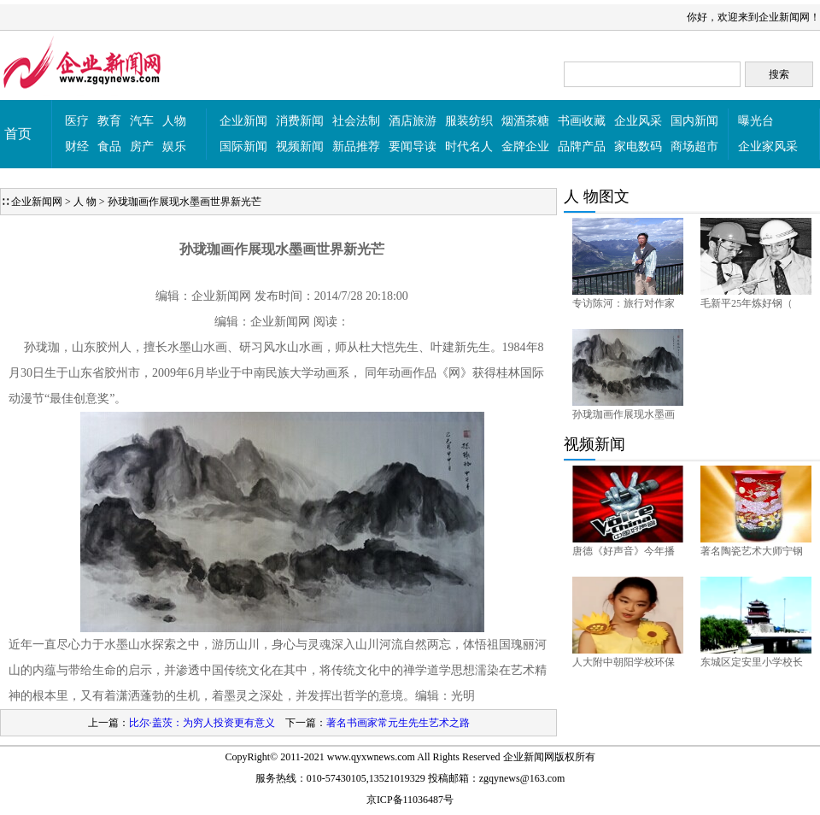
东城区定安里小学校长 (751, 662)
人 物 (85, 202)
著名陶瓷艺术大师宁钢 (751, 551)
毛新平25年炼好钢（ (746, 303)
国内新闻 (694, 120)
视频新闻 (300, 146)
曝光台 (756, 120)
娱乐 (174, 146)
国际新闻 (243, 146)
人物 (174, 120)
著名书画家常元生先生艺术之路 (398, 723)
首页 (18, 133)
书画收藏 (582, 120)
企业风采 (638, 120)
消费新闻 (300, 120)
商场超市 (694, 146)
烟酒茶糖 (525, 120)
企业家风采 (768, 146)
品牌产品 (582, 146)
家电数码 (638, 146)
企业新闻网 (36, 202)
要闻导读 (412, 146)
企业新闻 (243, 120)
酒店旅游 (412, 120)
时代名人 (469, 146)
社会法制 (356, 120)
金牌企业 (525, 146)
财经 (77, 146)
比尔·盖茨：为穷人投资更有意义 (202, 723)
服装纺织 (469, 120)
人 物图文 (597, 196)
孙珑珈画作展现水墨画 (623, 414)
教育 (109, 120)
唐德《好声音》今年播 (623, 551)
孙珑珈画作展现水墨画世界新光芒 (184, 202)
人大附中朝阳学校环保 (623, 662)
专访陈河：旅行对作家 (623, 303)
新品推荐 (356, 146)
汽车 (142, 120)
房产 (142, 146)
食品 (109, 146)
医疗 (77, 120)
